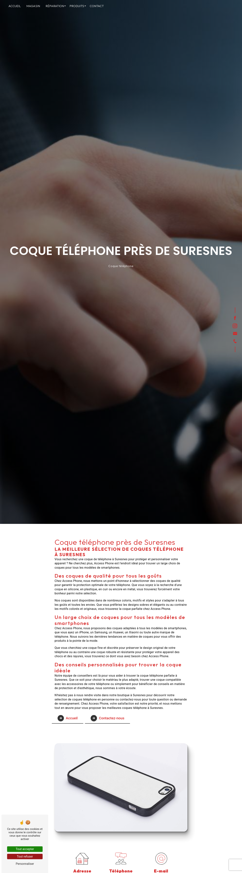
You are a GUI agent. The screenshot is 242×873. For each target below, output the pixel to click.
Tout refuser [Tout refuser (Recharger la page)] (25, 856)
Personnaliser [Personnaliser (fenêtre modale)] (25, 864)
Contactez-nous (107, 718)
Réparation (55, 6)
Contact (97, 6)
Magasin (33, 6)
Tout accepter (25, 849)
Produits (77, 6)
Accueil (14, 6)
